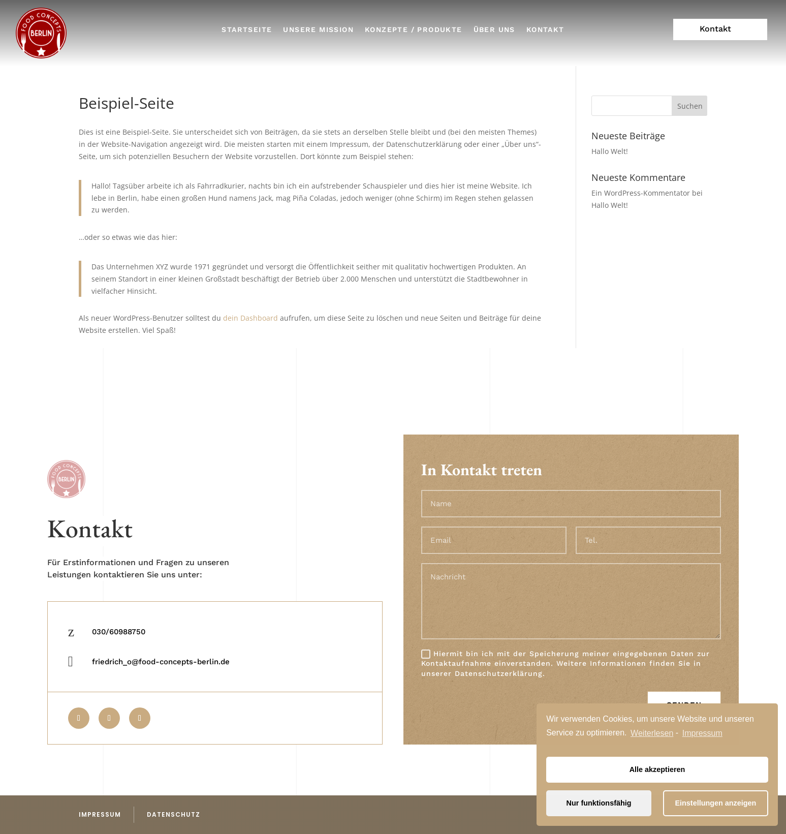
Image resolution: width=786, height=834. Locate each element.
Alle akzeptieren (657, 769)
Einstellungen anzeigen (715, 803)
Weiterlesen (652, 733)
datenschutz (173, 814)
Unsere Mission (318, 30)
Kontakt (545, 30)
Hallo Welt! (609, 151)
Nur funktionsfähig (599, 803)
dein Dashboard (250, 318)
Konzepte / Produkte (413, 30)
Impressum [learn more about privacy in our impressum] (702, 733)
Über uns (494, 30)
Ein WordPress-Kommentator (640, 193)
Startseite (247, 30)
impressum (100, 814)
